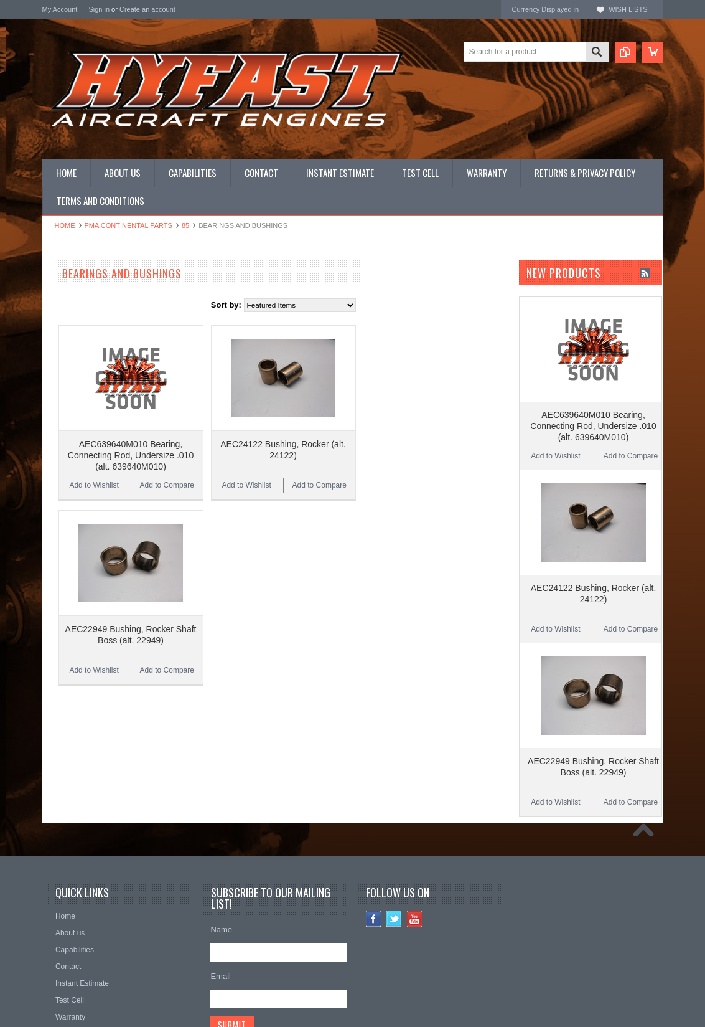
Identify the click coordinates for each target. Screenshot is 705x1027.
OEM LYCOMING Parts (84, 333)
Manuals (57, 448)
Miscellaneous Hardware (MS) (96, 417)
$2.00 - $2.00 (71, 702)
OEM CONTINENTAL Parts (91, 323)
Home (65, 225)
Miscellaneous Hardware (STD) (98, 438)
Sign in (99, 9)
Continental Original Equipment (98, 548)
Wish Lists (628, 9)
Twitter (394, 851)
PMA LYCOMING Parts (83, 364)
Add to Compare (313, 459)
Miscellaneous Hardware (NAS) (98, 428)
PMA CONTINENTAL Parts (128, 225)
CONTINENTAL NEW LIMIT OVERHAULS (92, 296)
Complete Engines (75, 375)
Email (220, 909)
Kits (49, 396)
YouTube (415, 851)
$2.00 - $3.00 (71, 723)
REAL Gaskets (68, 514)
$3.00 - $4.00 (71, 744)
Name (221, 862)
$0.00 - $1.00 (71, 659)
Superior (57, 531)
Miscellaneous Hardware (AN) (96, 407)
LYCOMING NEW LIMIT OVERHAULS (111, 312)
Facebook (373, 851)
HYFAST (58, 582)
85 (185, 225)
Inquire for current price (84, 498)
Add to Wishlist (239, 459)
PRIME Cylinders (73, 385)
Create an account (147, 9)
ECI (49, 565)
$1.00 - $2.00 (71, 680)
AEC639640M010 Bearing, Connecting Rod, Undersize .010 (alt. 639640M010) (276, 429)
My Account (60, 9)
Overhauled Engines (79, 343)
